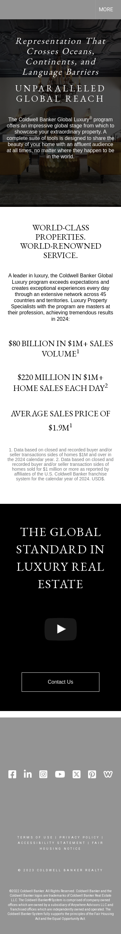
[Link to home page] (10, 9)
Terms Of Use (35, 837)
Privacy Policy (79, 837)
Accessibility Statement (52, 843)
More (106, 9)
